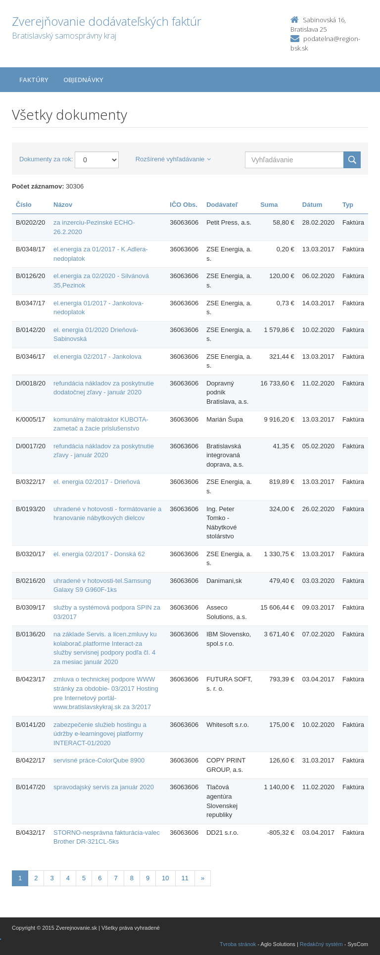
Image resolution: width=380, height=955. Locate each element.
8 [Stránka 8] (132, 878)
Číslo (24, 204)
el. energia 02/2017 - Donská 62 (99, 554)
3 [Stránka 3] (51, 878)
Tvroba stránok (238, 944)
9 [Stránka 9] (147, 878)
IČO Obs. (183, 204)
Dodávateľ (222, 204)
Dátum (312, 204)
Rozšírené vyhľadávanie (173, 159)
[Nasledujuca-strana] (202, 878)
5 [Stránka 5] (84, 878)
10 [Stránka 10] (165, 878)
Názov (62, 204)
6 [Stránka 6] (99, 878)
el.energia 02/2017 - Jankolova (97, 356)
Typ (347, 204)
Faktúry (33, 79)
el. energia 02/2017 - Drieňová (96, 481)
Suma (269, 204)
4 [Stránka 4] (68, 878)
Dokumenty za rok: (46, 159)
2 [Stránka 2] (36, 878)
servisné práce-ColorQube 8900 (98, 760)
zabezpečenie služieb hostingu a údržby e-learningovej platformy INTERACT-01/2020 (99, 734)
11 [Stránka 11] (185, 878)
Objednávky (83, 79)
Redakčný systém (321, 944)
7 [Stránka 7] (115, 878)
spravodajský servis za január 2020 (103, 787)
